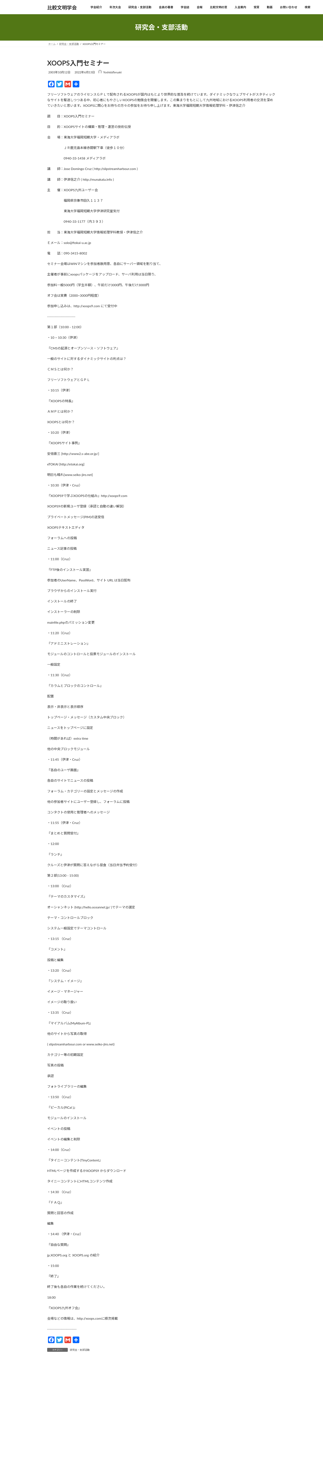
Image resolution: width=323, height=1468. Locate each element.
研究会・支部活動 (80, 1349)
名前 (52, 1442)
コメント (55, 1386)
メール (54, 1464)
